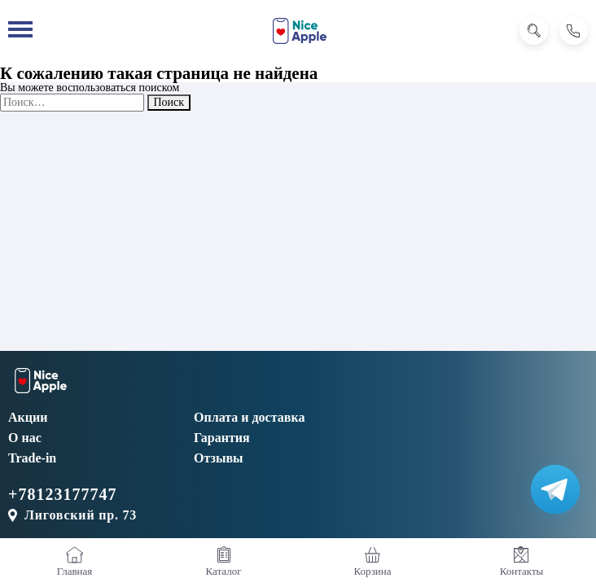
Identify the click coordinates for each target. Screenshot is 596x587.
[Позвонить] (573, 30)
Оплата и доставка (249, 417)
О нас (25, 438)
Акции (27, 417)
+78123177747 (62, 494)
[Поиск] (533, 30)
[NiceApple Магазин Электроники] (299, 31)
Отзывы (218, 458)
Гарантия (222, 438)
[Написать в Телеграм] (555, 489)
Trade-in (32, 458)
